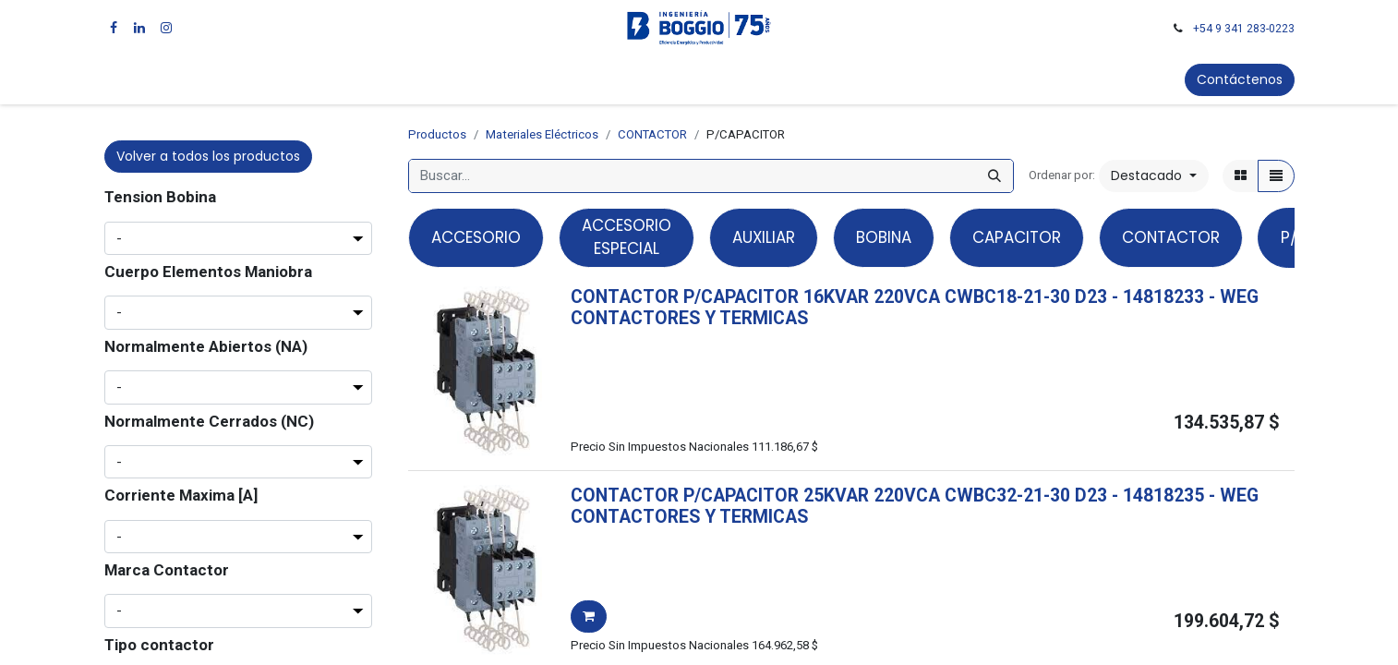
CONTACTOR (652, 134)
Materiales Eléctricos (542, 134)
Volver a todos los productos (208, 156)
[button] (1154, 176)
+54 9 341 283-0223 (1244, 28)
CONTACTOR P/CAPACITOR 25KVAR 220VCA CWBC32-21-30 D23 (839, 495)
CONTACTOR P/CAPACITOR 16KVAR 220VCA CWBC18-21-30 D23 (839, 297)
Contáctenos (1240, 79)
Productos (437, 134)
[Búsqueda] (994, 176)
